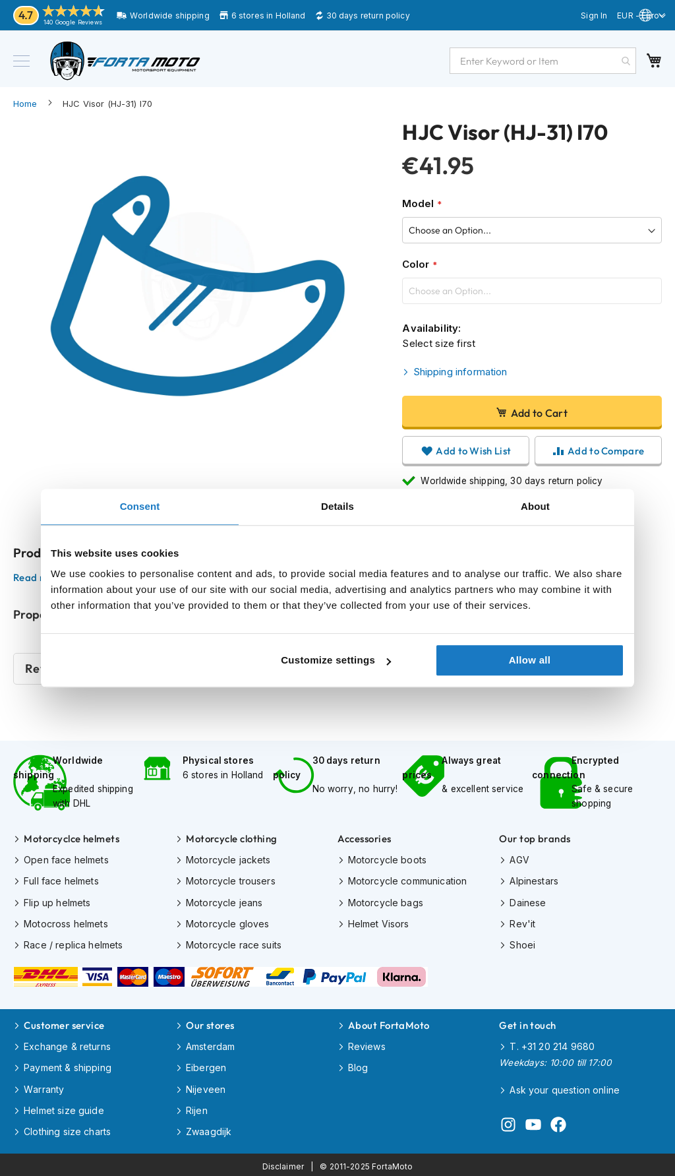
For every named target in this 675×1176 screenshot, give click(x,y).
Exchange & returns (67, 1044)
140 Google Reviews (73, 22)
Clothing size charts (67, 1128)
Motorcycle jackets (228, 859)
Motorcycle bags (385, 901)
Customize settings (336, 659)
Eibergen (206, 1065)
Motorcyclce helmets (71, 838)
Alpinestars (534, 880)
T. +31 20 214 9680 (552, 1044)
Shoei (522, 943)
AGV (519, 859)
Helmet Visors (378, 922)
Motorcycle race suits (233, 943)
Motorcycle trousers (231, 880)
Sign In (594, 15)
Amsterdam (210, 1044)
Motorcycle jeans (224, 901)
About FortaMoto (389, 1023)
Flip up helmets (57, 901)
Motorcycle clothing (232, 838)
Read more (38, 578)
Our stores (210, 1023)
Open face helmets (66, 859)
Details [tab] (337, 506)
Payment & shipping (67, 1065)
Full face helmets (61, 880)
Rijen (197, 1107)
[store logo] (125, 60)
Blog (358, 1065)
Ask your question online (565, 1087)
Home (25, 103)
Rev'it (522, 922)
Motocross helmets (66, 922)
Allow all (530, 659)
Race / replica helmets (73, 943)
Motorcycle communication (407, 880)
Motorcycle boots (387, 859)
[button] (641, 16)
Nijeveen (205, 1086)
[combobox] (543, 60)
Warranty (44, 1086)
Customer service (64, 1023)
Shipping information (460, 371)
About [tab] (535, 506)
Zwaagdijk (208, 1128)
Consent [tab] (140, 506)
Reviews (367, 1044)
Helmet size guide (64, 1107)
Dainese (528, 901)
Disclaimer (283, 1163)
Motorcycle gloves (228, 922)
